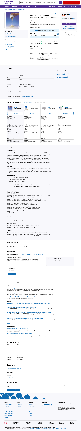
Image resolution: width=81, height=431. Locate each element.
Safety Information (8, 42)
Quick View (15, 113)
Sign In (36, 30)
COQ (11, 33)
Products (5, 9)
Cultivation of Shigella (12, 287)
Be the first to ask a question (14, 368)
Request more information (69, 28)
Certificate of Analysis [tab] (12, 254)
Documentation (8, 44)
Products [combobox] (21, 2)
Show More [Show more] (10, 94)
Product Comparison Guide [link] (27, 96)
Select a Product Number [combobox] (14, 266)
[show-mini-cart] (73, 6)
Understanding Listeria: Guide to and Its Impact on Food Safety (26, 318)
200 (19, 70)
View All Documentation (10, 36)
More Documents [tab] (38, 254)
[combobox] (40, 2)
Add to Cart (68, 23)
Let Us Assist (64, 39)
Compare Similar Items (9, 41)
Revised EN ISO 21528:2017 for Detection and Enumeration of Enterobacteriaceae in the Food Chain (28, 303)
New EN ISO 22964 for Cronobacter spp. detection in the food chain (21, 307)
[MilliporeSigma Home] (8, 2)
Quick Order (66, 6)
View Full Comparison (27, 102)
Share (57, 13)
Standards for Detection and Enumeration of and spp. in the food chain (29, 312)
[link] (62, 76)
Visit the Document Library (53, 263)
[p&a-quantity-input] (68, 21)
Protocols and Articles (9, 46)
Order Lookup (59, 6)
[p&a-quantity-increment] (75, 21)
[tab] (6, 9)
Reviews (6, 49)
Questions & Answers (9, 47)
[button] (52, 6)
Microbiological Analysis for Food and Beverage (17, 328)
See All (9, 323)
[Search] (60, 2)
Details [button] (73, 18)
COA (7, 33)
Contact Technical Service (13, 389)
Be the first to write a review (14, 378)
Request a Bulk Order (68, 26)
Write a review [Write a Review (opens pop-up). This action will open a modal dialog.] (40, 20)
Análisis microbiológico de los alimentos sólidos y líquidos (19, 333)
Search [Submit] (12, 273)
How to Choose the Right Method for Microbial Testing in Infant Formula (23, 296)
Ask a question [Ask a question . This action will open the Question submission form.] (46, 20)
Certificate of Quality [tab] (26, 254)
